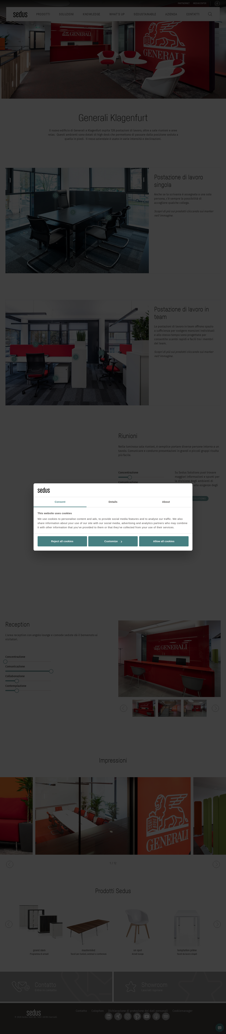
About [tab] (166, 501)
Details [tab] (113, 501)
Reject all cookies (62, 541)
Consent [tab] (60, 501)
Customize (113, 541)
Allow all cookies (163, 541)
